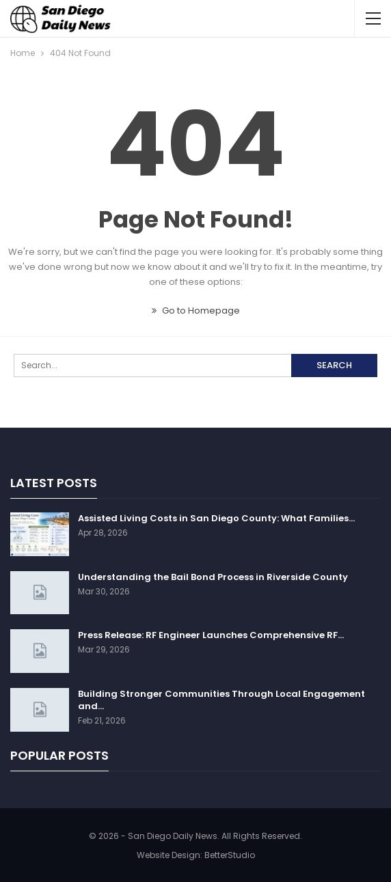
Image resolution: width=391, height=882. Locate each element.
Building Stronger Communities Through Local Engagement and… (221, 700)
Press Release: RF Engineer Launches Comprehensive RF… (211, 635)
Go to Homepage (196, 310)
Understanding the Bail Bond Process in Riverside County (213, 576)
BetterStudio (229, 855)
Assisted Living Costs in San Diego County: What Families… (216, 518)
